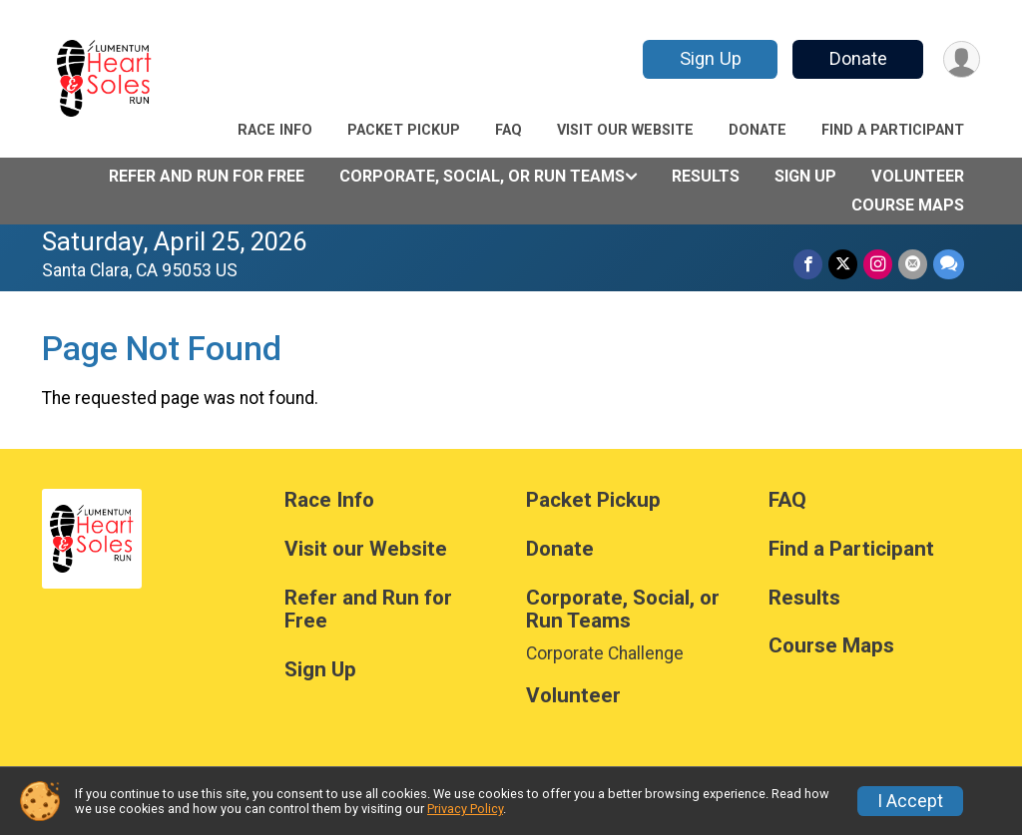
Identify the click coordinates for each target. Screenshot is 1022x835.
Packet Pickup (403, 130)
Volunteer (917, 176)
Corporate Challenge (605, 653)
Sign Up (711, 58)
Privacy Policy (465, 808)
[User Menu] (961, 59)
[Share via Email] (912, 263)
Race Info (275, 130)
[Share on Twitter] (842, 263)
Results (706, 176)
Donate (858, 58)
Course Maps (907, 205)
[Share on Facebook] (807, 263)
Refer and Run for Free (206, 176)
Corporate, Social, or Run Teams (482, 176)
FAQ (508, 130)
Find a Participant (892, 130)
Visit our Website (625, 130)
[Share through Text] (948, 263)
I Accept (910, 801)
